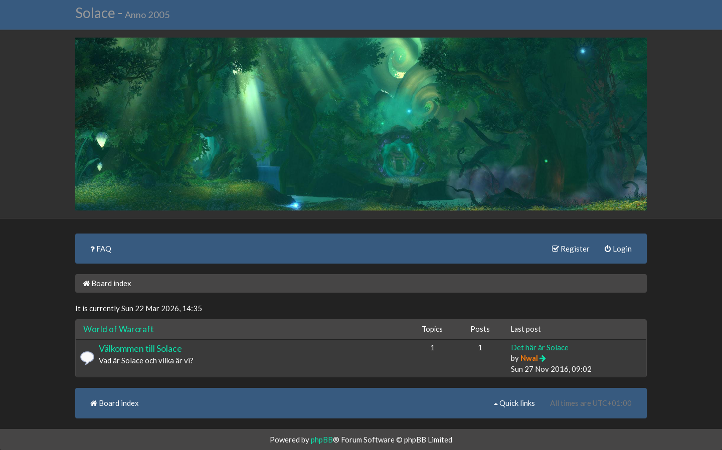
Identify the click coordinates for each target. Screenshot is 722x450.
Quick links (514, 402)
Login (618, 248)
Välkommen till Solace (140, 348)
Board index (107, 283)
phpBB (322, 439)
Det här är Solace (540, 347)
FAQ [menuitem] (100, 248)
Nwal (529, 357)
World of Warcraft (118, 329)
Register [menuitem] (571, 248)
